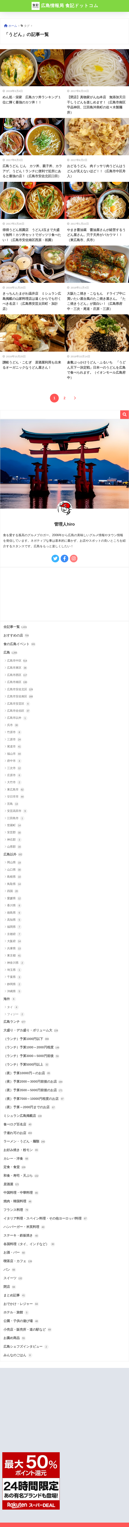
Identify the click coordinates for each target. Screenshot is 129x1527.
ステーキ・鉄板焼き (21, 1235)
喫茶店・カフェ (17, 1261)
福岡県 (14, 927)
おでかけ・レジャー (21, 1304)
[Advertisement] (64, 594)
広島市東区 (17, 668)
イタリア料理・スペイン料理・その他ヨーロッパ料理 (45, 1218)
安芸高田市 (17, 811)
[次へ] (74, 398)
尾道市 (14, 746)
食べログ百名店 (17, 1124)
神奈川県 (15, 963)
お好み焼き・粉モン (21, 1150)
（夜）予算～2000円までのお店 (29, 1107)
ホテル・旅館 (16, 1312)
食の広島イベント (19, 644)
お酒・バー (14, 1253)
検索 (124, 414)
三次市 (14, 768)
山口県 (14, 870)
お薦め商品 (14, 1338)
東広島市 (15, 789)
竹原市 (14, 732)
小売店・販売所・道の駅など (27, 1329)
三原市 (14, 739)
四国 (13, 891)
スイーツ (13, 1278)
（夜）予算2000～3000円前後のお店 (33, 1082)
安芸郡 (14, 832)
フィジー (15, 1014)
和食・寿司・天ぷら (21, 1176)
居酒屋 (11, 1184)
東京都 (14, 955)
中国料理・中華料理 (21, 1193)
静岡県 (14, 984)
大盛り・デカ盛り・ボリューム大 (30, 1030)
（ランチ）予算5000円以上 (26, 1064)
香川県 (14, 905)
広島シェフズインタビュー (26, 1347)
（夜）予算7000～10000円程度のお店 (34, 1099)
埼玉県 (14, 970)
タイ (13, 1007)
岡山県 (14, 862)
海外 (9, 999)
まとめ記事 (14, 1295)
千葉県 (14, 977)
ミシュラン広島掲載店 (22, 1116)
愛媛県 (14, 898)
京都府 (14, 934)
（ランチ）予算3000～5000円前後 (31, 1056)
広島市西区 (17, 675)
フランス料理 (16, 1210)
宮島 (13, 804)
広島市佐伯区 (18, 711)
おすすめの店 (16, 635)
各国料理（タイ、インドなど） (29, 1244)
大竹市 (14, 782)
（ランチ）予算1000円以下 (26, 1039)
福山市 (14, 754)
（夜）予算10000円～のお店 (27, 1073)
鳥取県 (14, 884)
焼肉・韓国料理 (17, 1201)
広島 (10, 652)
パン (9, 1270)
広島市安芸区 (18, 704)
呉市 (13, 725)
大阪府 (14, 941)
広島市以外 (17, 718)
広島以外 (13, 854)
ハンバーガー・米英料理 (24, 1227)
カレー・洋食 (16, 1158)
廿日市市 (15, 796)
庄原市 (14, 775)
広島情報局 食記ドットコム (65, 6)
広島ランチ (14, 1022)
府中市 (14, 761)
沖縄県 (14, 991)
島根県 (14, 877)
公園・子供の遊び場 (21, 1321)
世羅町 (14, 825)
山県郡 (14, 847)
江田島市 (15, 818)
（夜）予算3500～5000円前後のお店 (33, 1090)
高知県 (14, 920)
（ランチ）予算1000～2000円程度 (31, 1047)
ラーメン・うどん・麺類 (24, 1141)
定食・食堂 (14, 1167)
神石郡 (14, 839)
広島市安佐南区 (20, 696)
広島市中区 (17, 661)
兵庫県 (14, 948)
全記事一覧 (15, 627)
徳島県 (14, 913)
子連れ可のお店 (17, 1133)
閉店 (9, 1287)
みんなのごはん (17, 1355)
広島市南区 (17, 682)
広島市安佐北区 (20, 689)
